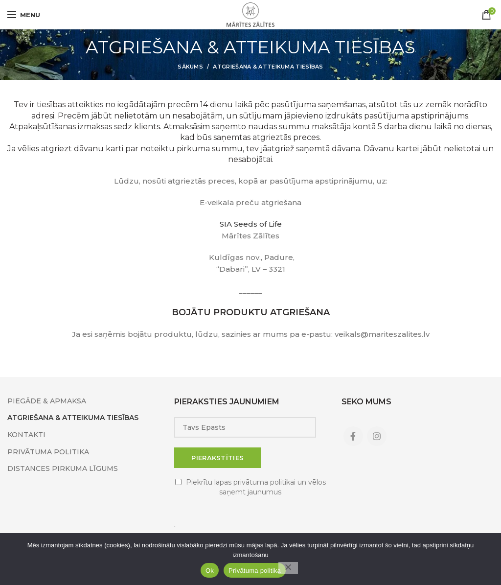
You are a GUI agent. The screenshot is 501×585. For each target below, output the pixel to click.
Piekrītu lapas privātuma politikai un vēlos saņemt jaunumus (256, 487)
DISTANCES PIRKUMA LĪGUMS (62, 468)
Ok (209, 570)
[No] (288, 568)
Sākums (190, 66)
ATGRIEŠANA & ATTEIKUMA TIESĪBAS (72, 417)
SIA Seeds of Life (251, 224)
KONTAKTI (26, 434)
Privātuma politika (254, 570)
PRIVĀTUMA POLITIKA (48, 451)
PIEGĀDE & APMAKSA (46, 401)
